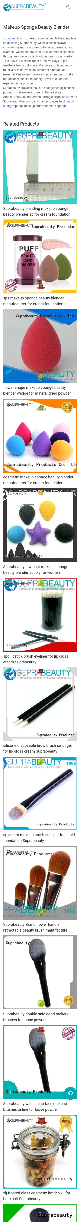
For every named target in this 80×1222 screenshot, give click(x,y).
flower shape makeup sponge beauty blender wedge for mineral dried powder (37, 390)
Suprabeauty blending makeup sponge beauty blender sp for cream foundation (36, 211)
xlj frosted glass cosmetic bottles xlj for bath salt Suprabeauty (36, 1196)
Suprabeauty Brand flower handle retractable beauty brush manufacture (35, 927)
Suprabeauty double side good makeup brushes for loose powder (36, 1017)
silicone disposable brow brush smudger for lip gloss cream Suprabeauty (37, 748)
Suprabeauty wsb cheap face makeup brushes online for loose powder (35, 1106)
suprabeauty (11, 38)
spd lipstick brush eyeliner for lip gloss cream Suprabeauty (35, 659)
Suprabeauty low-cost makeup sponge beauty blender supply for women (35, 569)
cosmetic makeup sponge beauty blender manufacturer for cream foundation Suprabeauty (38, 480)
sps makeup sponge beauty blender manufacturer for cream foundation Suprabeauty (33, 301)
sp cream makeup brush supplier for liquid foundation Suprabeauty (39, 838)
